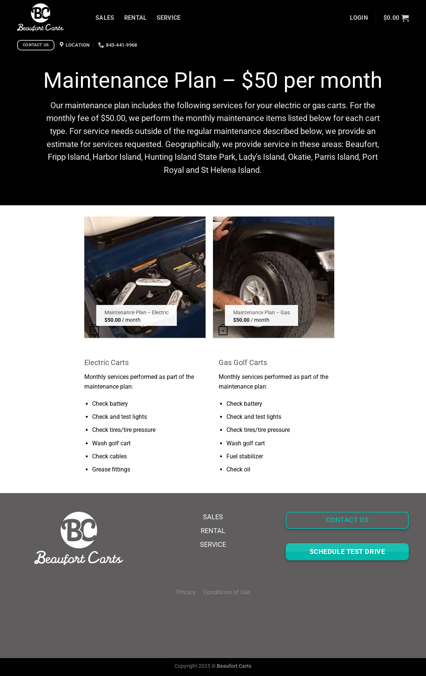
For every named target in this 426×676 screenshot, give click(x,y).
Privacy (189, 592)
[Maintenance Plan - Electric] (145, 277)
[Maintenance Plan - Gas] (273, 277)
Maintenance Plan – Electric (136, 312)
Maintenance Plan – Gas (261, 312)
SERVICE (169, 17)
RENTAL (135, 17)
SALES (105, 17)
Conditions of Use (226, 592)
